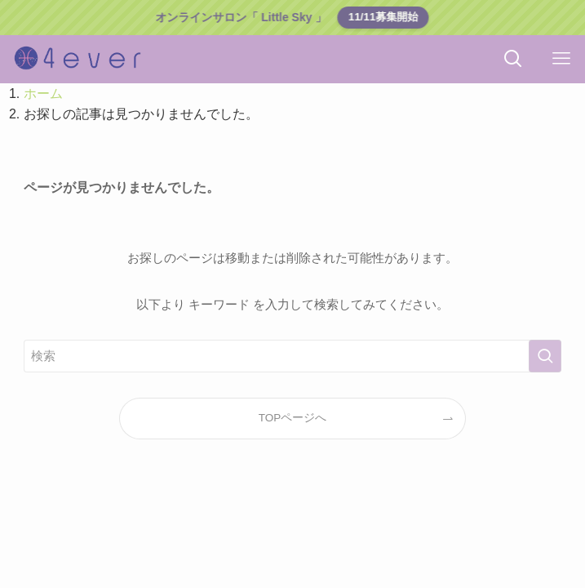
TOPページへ (293, 418)
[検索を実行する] (545, 356)
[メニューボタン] (561, 59)
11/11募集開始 (382, 17)
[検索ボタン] (513, 59)
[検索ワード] (293, 356)
